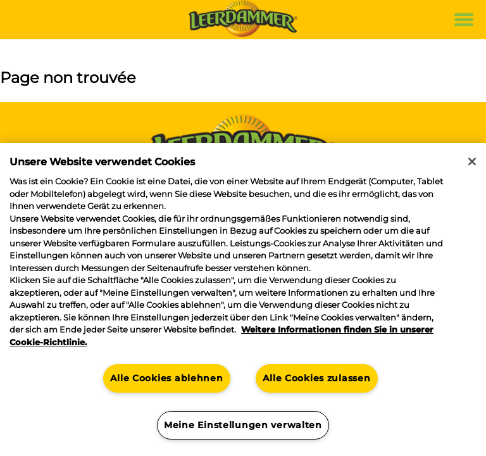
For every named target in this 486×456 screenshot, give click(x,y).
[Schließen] (472, 161)
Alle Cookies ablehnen (166, 378)
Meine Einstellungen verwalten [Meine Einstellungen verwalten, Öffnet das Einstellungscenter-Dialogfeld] (243, 425)
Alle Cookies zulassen (316, 378)
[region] (243, 299)
